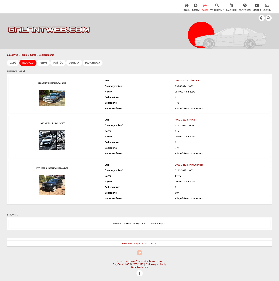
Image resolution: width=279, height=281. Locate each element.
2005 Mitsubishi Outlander (52, 168)
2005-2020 (137, 264)
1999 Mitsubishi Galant (52, 83)
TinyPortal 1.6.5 (121, 264)
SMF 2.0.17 (122, 261)
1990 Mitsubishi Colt (52, 123)
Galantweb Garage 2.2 (132, 243)
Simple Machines (153, 261)
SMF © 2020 (136, 261)
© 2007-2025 (151, 243)
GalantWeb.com (139, 267)
